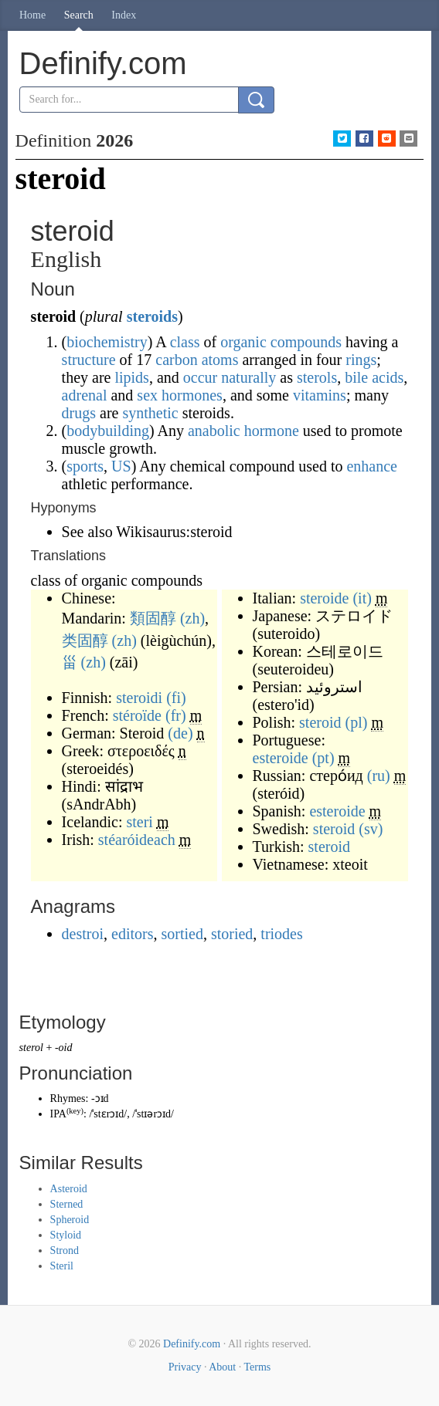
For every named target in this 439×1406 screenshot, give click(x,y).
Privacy (185, 1367)
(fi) (176, 697)
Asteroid (68, 1189)
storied (232, 933)
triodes (281, 933)
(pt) (323, 757)
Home (32, 15)
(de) (180, 733)
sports (85, 466)
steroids (152, 316)
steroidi (139, 697)
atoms (220, 359)
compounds (306, 341)
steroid (320, 722)
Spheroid (70, 1219)
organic (243, 341)
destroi (83, 933)
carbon (176, 359)
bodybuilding (107, 430)
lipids (131, 377)
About (222, 1367)
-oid (64, 1047)
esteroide (280, 757)
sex (147, 395)
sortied (181, 933)
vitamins (319, 395)
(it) (361, 598)
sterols (317, 377)
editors (132, 933)
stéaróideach (136, 839)
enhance (371, 466)
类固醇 (85, 640)
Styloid (65, 1235)
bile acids (374, 377)
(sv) (371, 828)
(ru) (378, 775)
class (185, 341)
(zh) (192, 618)
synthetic (150, 412)
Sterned (66, 1204)
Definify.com (191, 1344)
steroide (324, 598)
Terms (257, 1367)
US (121, 466)
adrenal (84, 395)
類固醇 (153, 618)
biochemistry (106, 341)
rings (360, 359)
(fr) (175, 715)
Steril (61, 1266)
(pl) (356, 722)
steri (139, 821)
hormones (192, 395)
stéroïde (137, 715)
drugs (79, 412)
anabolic (214, 430)
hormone (271, 430)
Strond (64, 1250)
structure (89, 359)
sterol (31, 1047)
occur (200, 377)
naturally (248, 377)
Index (123, 15)
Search (79, 15)
